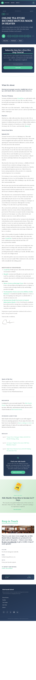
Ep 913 (4, 11)
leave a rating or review (25, 423)
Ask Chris (4, 605)
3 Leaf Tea (20, 98)
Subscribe (5, 40)
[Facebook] (7, 612)
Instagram (10, 552)
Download (13, 40)
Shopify (6, 274)
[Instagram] (3, 612)
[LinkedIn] (17, 612)
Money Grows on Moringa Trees (13, 283)
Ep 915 (32, 11)
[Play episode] (3, 36)
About (18, 2)
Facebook (4, 552)
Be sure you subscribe (9, 542)
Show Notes (5, 597)
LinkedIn (15, 552)
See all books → (17, 509)
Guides (4, 600)
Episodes (7, 2)
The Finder (5, 602)
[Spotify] (14, 612)
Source (27, 126)
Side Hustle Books (16, 409)
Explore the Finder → (18, 472)
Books (13, 2)
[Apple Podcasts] (10, 612)
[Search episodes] (33, 2)
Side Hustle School (8, 589)
